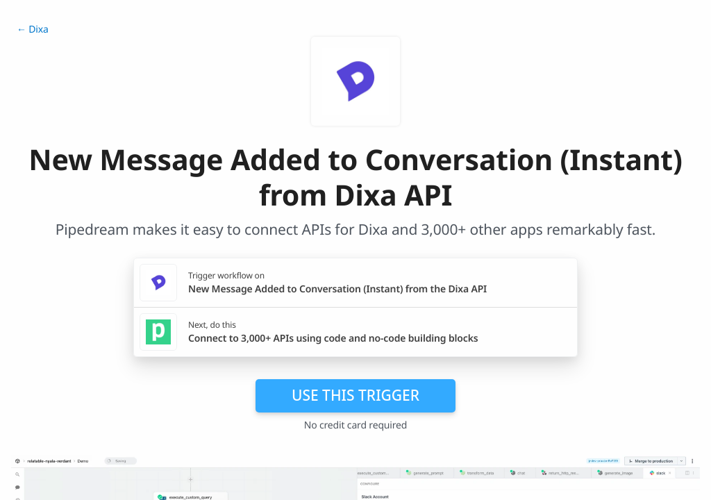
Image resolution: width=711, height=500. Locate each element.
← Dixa (33, 29)
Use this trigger (355, 395)
